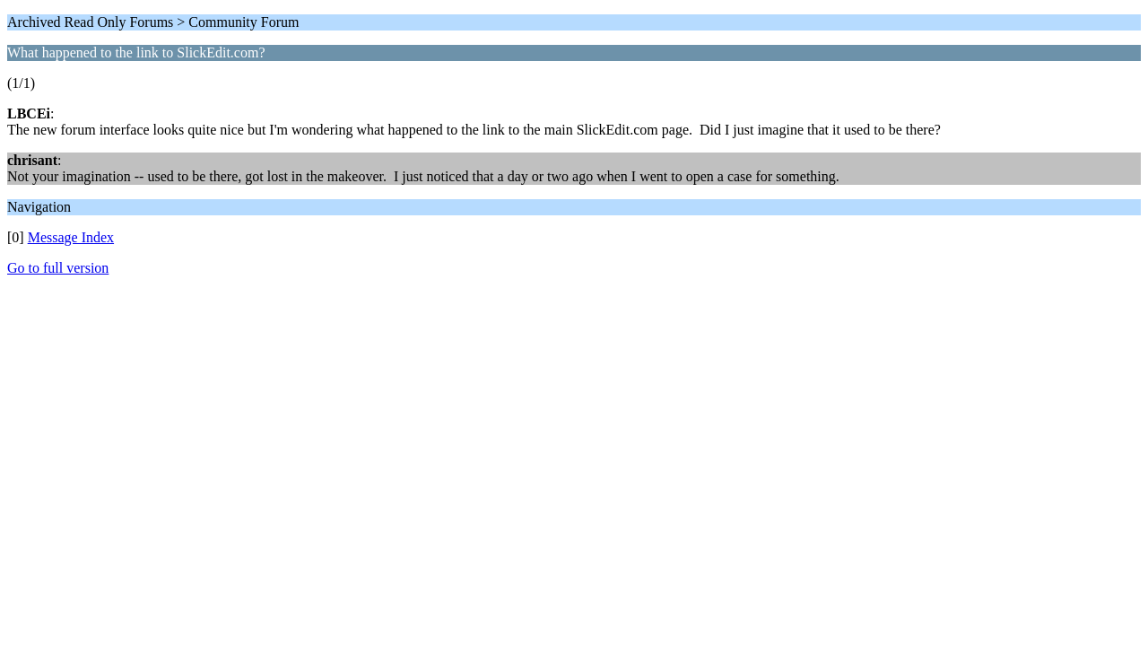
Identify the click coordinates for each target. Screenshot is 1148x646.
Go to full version (58, 267)
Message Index (71, 237)
